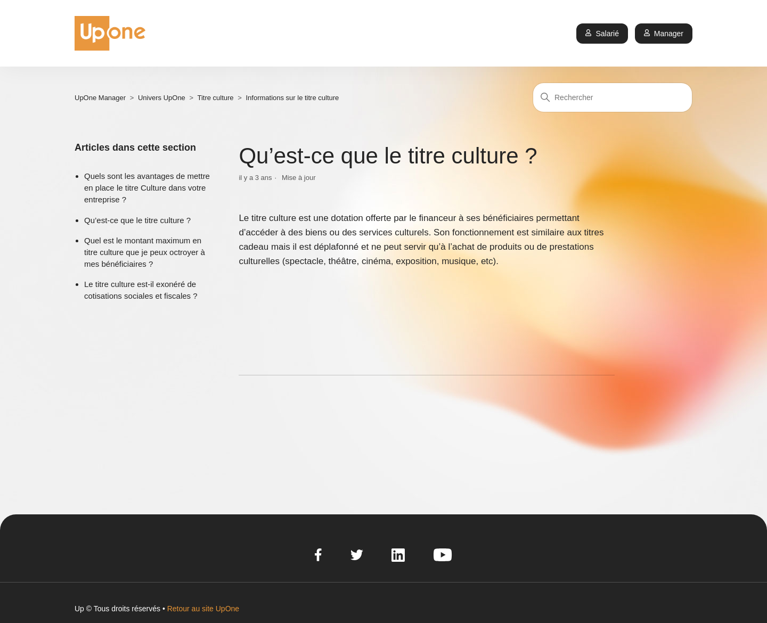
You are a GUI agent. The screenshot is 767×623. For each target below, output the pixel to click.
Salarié (602, 34)
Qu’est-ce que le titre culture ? (137, 220)
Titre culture (215, 98)
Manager (663, 34)
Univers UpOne (161, 98)
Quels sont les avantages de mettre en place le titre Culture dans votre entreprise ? (147, 187)
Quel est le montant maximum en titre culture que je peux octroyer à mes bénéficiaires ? (144, 252)
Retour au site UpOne (203, 608)
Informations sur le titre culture (292, 98)
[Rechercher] (612, 97)
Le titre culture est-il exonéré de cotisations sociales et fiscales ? (141, 290)
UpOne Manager (100, 98)
